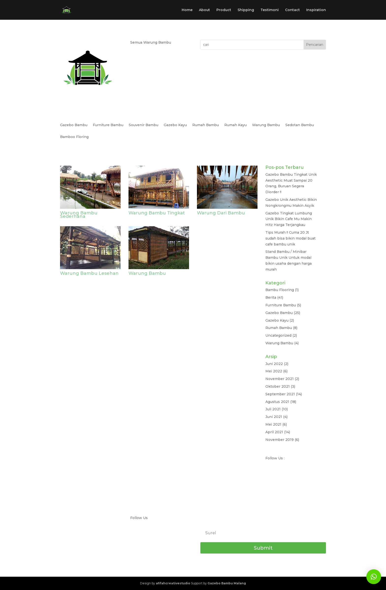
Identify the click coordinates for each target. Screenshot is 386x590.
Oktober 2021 (277, 386)
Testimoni (269, 10)
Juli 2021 (273, 409)
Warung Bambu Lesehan (89, 273)
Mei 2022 (273, 371)
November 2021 (279, 379)
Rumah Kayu (235, 125)
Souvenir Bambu (143, 125)
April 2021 (274, 432)
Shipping (246, 10)
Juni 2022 (274, 364)
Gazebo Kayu (175, 125)
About (204, 10)
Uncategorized (278, 335)
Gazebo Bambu (73, 125)
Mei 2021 (273, 424)
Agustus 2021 (277, 401)
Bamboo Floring (74, 137)
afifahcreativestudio (173, 583)
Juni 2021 (273, 417)
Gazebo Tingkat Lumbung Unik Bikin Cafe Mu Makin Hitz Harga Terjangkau (288, 219)
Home (187, 10)
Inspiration (316, 10)
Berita (270, 297)
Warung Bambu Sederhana (78, 214)
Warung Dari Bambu (221, 213)
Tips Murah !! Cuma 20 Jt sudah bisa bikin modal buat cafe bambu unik (290, 238)
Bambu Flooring (279, 290)
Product (223, 10)
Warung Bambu (266, 125)
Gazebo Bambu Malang (227, 583)
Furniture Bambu (108, 125)
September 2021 (280, 394)
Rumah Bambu (205, 125)
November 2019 (279, 439)
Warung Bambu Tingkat (157, 213)
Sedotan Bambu (299, 125)
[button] (373, 576)
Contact (292, 10)
